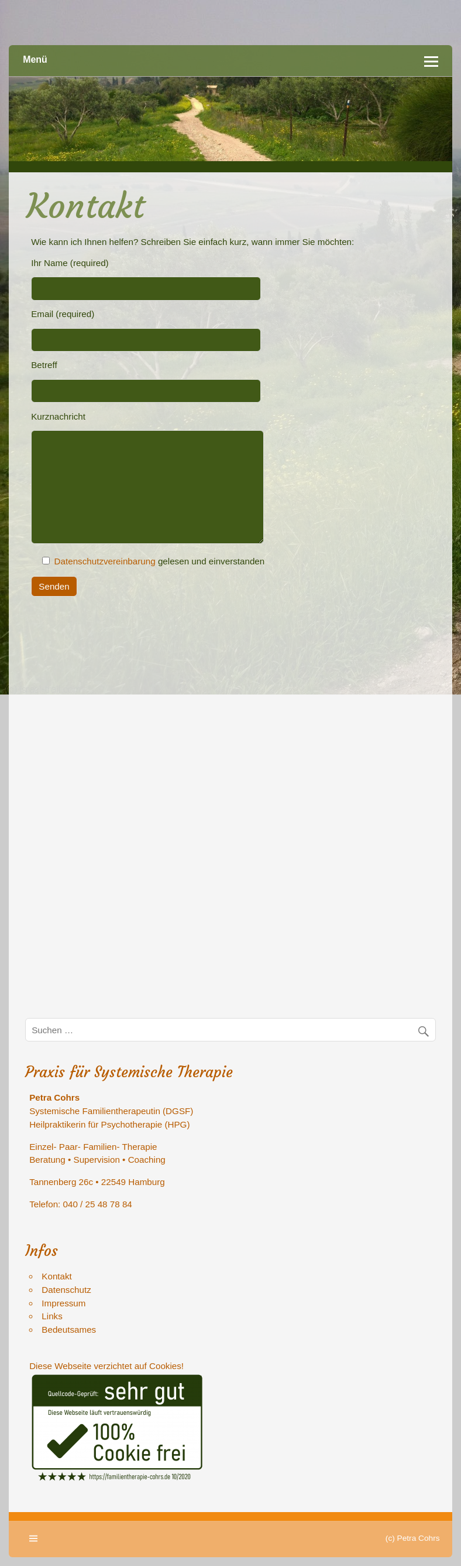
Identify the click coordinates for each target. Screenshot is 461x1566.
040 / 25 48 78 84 (97, 1204)
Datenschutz (66, 1290)
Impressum (63, 1303)
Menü (35, 59)
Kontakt (57, 1276)
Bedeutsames (69, 1329)
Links (52, 1316)
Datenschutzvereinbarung (105, 561)
